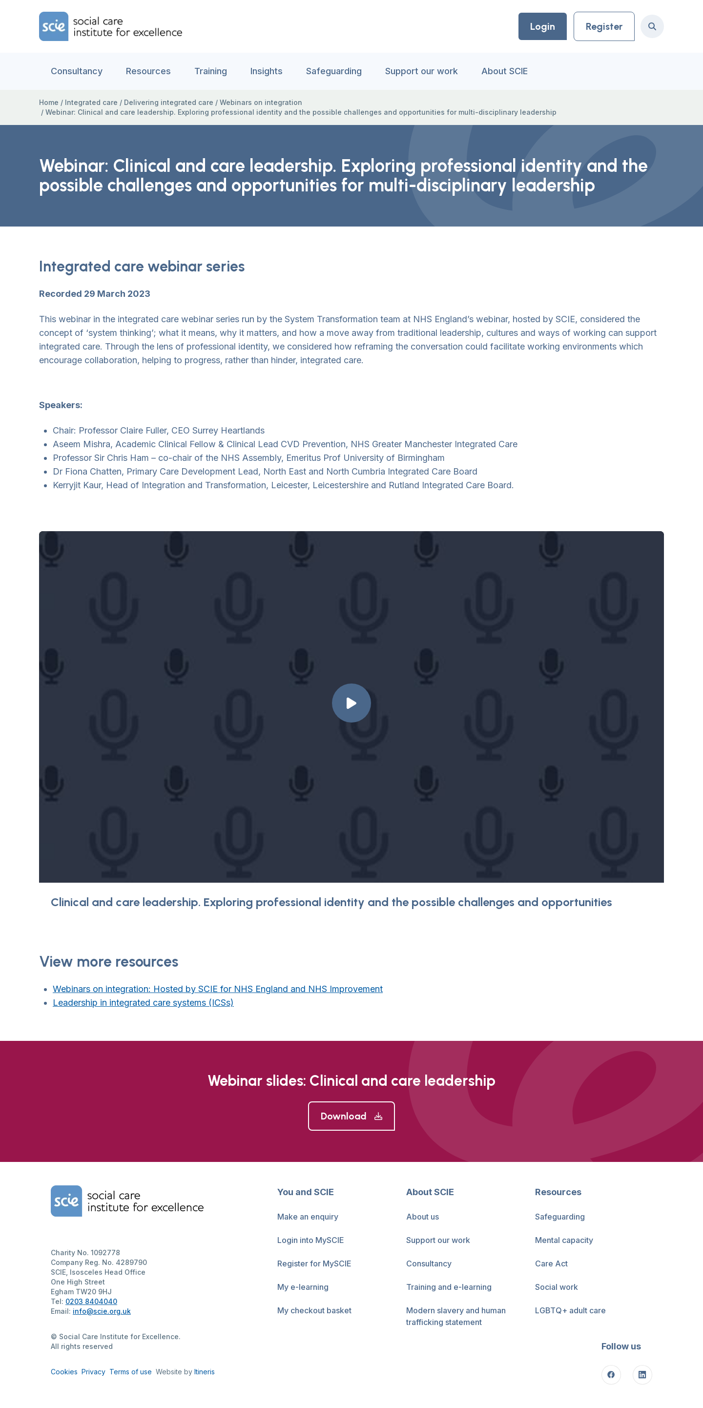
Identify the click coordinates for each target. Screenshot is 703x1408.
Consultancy (77, 71)
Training (210, 71)
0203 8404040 (91, 1301)
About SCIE (504, 71)
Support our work (421, 71)
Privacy (93, 1371)
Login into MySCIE (310, 1240)
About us (422, 1217)
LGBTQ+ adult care (570, 1310)
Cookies (64, 1371)
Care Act (551, 1263)
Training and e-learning (449, 1287)
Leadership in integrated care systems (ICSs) (143, 1002)
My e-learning (303, 1287)
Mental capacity (564, 1240)
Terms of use (130, 1371)
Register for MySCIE (314, 1263)
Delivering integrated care (168, 102)
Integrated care (91, 102)
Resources (148, 71)
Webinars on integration (261, 102)
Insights (266, 71)
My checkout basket (314, 1310)
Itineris (204, 1371)
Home (49, 102)
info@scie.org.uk (102, 1311)
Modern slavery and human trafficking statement (456, 1316)
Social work (556, 1287)
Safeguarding (334, 71)
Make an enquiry (307, 1217)
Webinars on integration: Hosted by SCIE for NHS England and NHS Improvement (218, 989)
